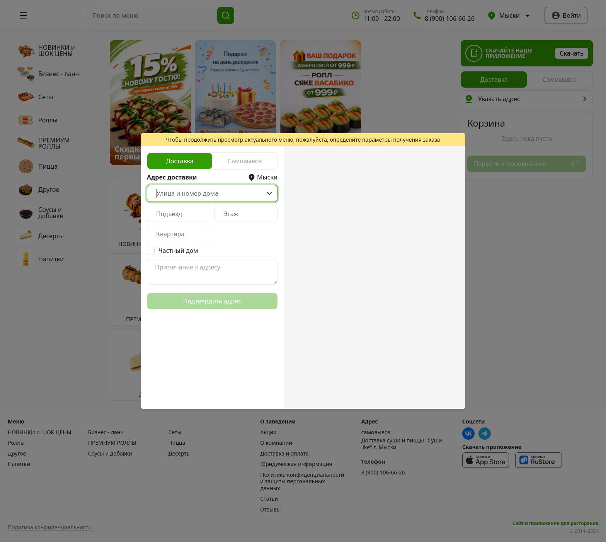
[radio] (179, 161)
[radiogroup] (212, 160)
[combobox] (212, 193)
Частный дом (178, 250)
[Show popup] (269, 193)
